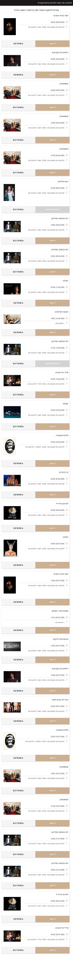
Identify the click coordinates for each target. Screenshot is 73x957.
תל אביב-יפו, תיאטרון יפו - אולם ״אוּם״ (50, 27)
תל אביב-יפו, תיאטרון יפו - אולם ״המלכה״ (49, 447)
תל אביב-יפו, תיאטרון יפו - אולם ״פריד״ (50, 384)
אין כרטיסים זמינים (52, 209)
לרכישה (52, 44)
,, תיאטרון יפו (59, 323)
